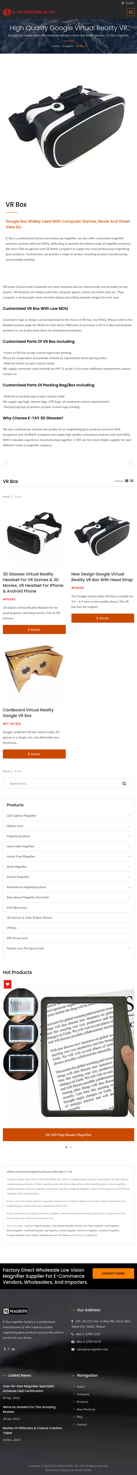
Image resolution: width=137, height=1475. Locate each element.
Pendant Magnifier (16, 1235)
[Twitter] (8, 1349)
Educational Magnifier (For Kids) (28, 897)
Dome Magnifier (15, 1230)
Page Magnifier (95, 1225)
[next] (131, 463)
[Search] (58, 783)
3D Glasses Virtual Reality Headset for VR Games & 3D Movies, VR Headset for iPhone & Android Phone (33, 582)
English (130, 3)
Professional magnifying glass (26, 887)
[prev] (6, 463)
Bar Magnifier (51, 1230)
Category (67, 46)
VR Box (80, 46)
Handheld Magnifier (34, 1230)
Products (82, 1401)
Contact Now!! (113, 1273)
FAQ (80, 1417)
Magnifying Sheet (18, 836)
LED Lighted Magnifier (21, 815)
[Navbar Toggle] (131, 12)
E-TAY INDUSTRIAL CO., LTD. (67, 1465)
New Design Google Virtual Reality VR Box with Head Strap (102, 576)
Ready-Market (83, 1470)
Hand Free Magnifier (87, 1230)
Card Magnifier (111, 1225)
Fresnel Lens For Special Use (25, 948)
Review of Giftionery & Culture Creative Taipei (32, 1430)
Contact (82, 1424)
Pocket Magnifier (18, 876)
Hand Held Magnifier (20, 846)
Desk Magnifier (17, 866)
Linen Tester (32, 1235)
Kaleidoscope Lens (48, 1235)
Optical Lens (15, 826)
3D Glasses (64, 1235)
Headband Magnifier (109, 1230)
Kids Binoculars (17, 907)
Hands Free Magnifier (21, 856)
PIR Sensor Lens (17, 938)
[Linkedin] (13, 1349)
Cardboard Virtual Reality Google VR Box (28, 712)
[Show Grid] (126, 480)
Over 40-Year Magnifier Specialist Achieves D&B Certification (28, 1388)
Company (83, 1394)
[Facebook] (4, 1349)
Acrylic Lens (81, 1225)
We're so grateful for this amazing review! (29, 1409)
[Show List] (131, 480)
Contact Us (91, 1235)
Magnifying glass (42, 1225)
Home (56, 46)
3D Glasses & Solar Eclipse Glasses (30, 917)
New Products (86, 1409)
